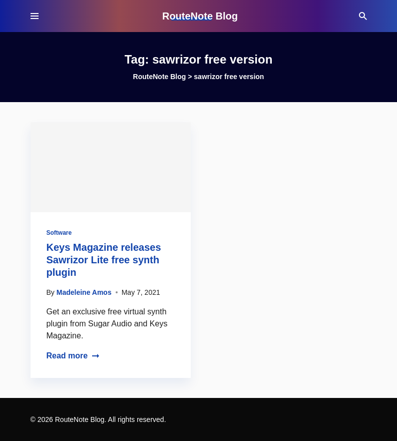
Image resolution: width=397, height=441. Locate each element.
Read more (73, 355)
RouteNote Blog (200, 16)
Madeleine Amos (84, 292)
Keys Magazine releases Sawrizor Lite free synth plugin (104, 260)
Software (59, 232)
